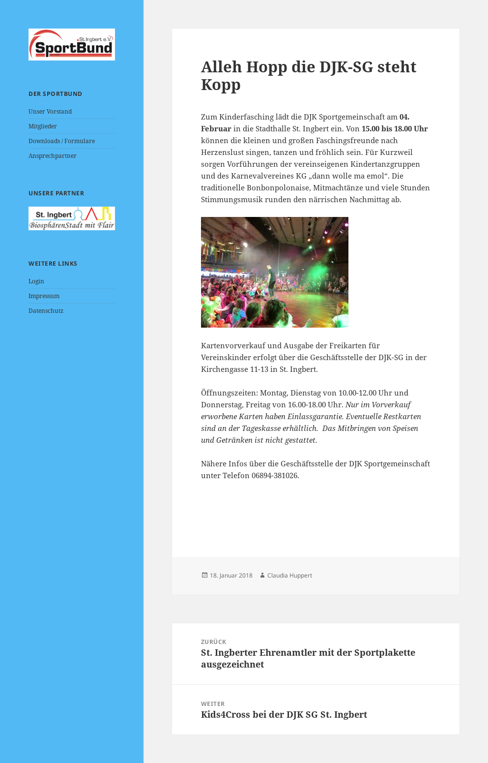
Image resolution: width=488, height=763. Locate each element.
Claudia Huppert (289, 575)
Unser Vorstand (50, 111)
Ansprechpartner (53, 156)
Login (36, 281)
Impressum (44, 296)
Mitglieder (43, 126)
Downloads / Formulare (62, 141)
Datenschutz (46, 310)
